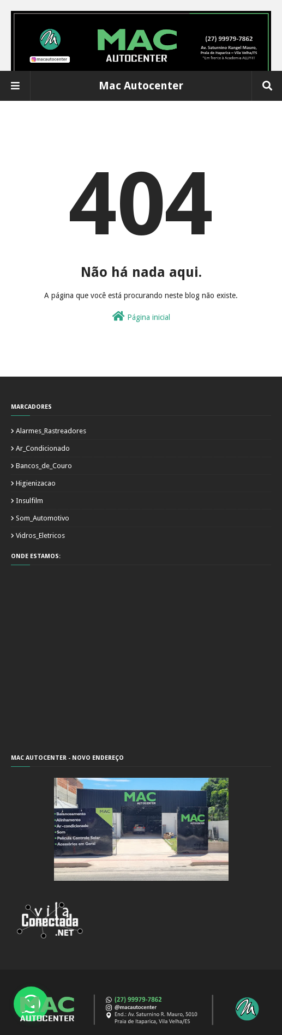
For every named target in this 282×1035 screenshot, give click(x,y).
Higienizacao (36, 483)
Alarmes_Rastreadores (51, 431)
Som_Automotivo (42, 518)
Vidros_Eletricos (40, 535)
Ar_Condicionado (43, 448)
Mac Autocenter (141, 85)
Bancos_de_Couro (44, 466)
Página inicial (141, 316)
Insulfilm (29, 501)
